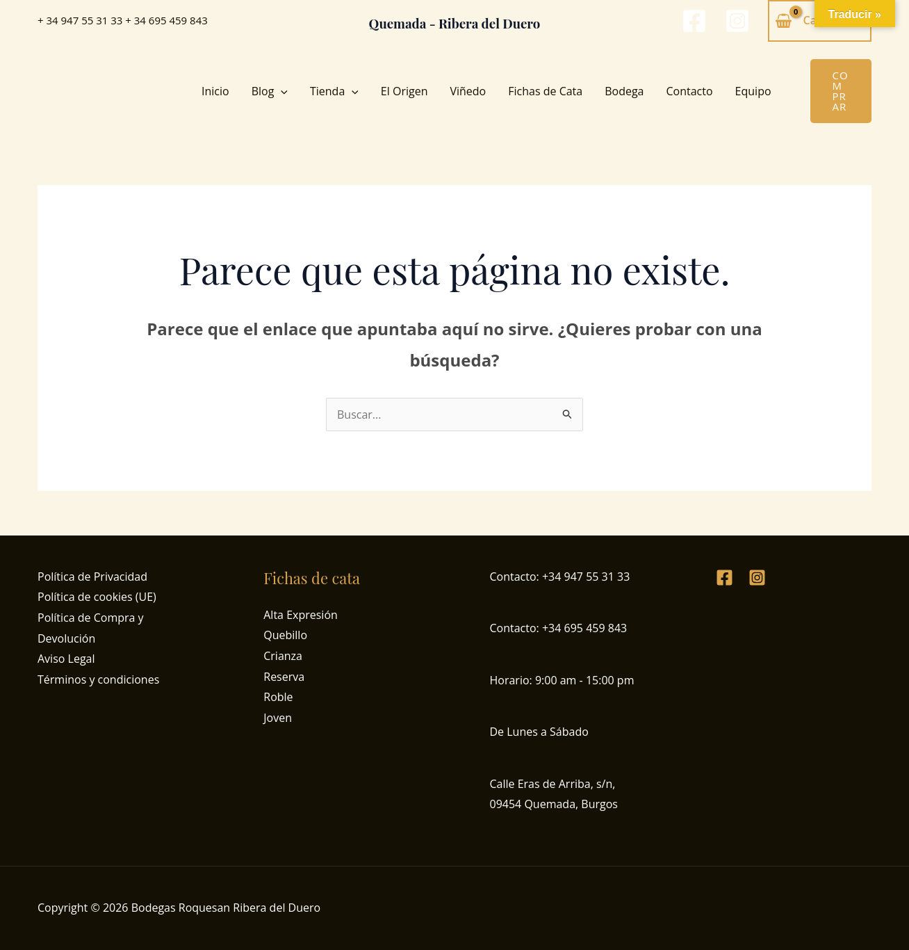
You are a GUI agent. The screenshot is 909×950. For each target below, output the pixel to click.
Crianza (282, 655)
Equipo (753, 91)
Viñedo (468, 91)
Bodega (624, 91)
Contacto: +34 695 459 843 (559, 628)
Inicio (215, 91)
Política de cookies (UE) (97, 596)
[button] (281, 91)
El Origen (404, 91)
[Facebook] (694, 21)
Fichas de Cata (545, 91)
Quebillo (285, 635)
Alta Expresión (300, 614)
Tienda (334, 91)
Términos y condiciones (98, 679)
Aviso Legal (66, 658)
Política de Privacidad (92, 576)
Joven (277, 717)
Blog (270, 91)
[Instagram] (737, 21)
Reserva (283, 676)
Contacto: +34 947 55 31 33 (560, 576)
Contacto (689, 91)
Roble (278, 697)
